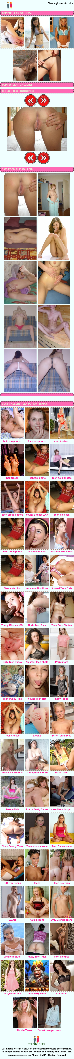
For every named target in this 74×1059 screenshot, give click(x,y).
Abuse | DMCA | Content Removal (49, 1055)
